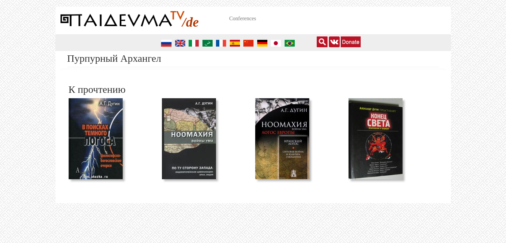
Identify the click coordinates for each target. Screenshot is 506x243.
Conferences (242, 18)
